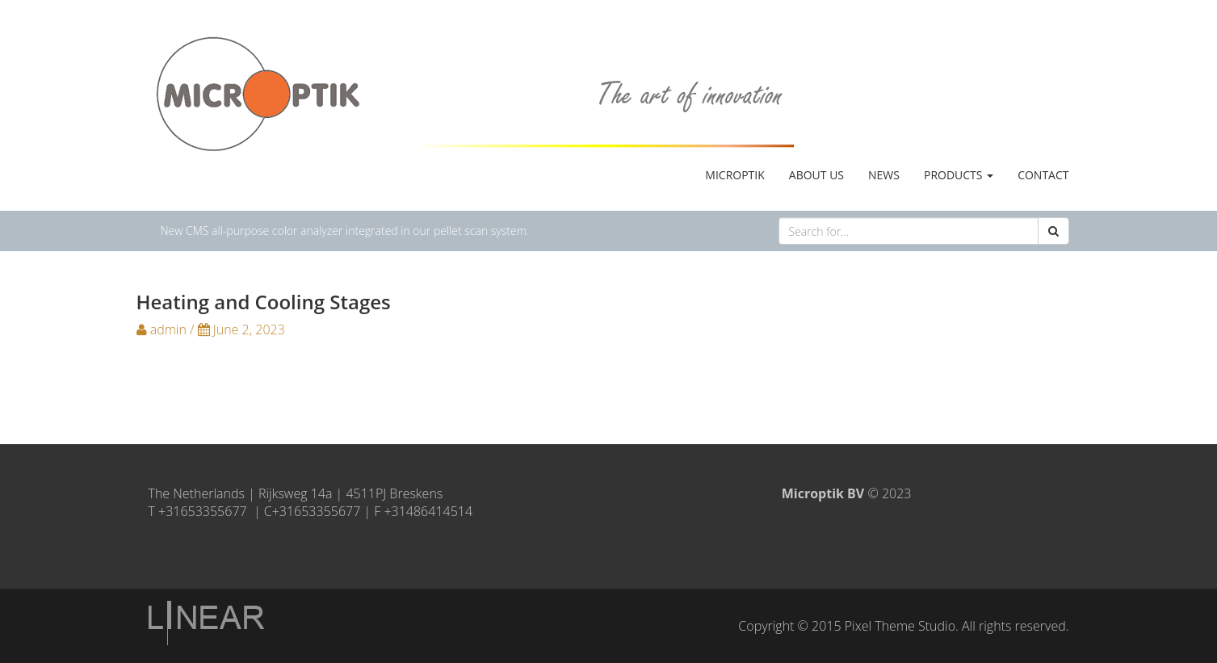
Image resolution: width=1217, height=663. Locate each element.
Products (958, 175)
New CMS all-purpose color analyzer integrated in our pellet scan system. (345, 230)
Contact (1043, 175)
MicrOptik (734, 175)
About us (816, 175)
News (884, 175)
